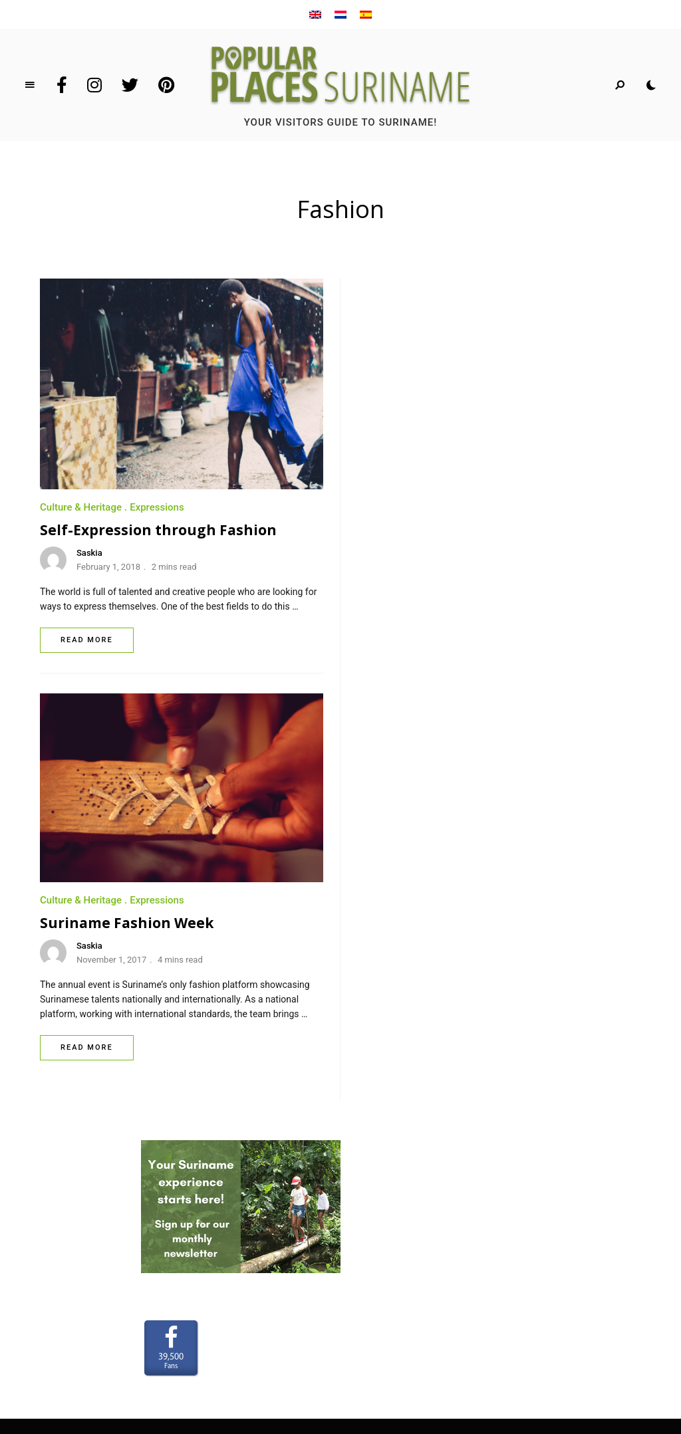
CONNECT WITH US (340, 1112)
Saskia (89, 553)
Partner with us (340, 1093)
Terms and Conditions (340, 1131)
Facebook (62, 85)
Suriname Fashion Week (444, 508)
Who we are (340, 1073)
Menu (30, 85)
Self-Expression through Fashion (158, 530)
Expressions (157, 507)
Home (340, 1053)
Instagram (94, 85)
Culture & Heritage (81, 507)
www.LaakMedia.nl (362, 1345)
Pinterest (166, 85)
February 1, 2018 (108, 567)
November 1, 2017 (429, 545)
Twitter (130, 85)
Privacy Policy (341, 1150)
